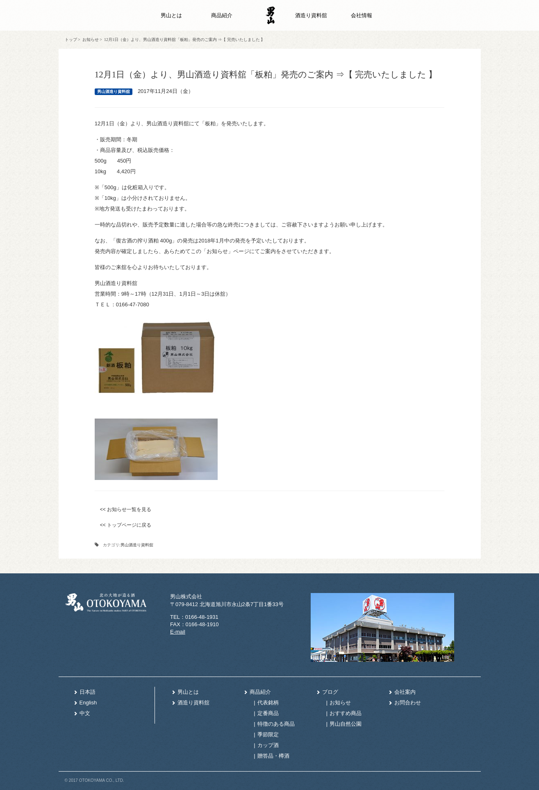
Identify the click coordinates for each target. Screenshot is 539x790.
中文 (81, 713)
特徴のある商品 (276, 724)
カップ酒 (268, 745)
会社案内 (402, 692)
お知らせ (90, 39)
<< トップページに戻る (125, 525)
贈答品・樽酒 (273, 756)
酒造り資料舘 (311, 15)
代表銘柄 (268, 702)
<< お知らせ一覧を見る (125, 509)
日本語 (84, 692)
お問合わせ (404, 702)
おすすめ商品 (346, 713)
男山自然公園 (346, 724)
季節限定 (268, 734)
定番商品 (268, 713)
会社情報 (361, 15)
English (85, 702)
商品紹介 (221, 15)
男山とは (171, 15)
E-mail (177, 632)
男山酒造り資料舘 (137, 545)
